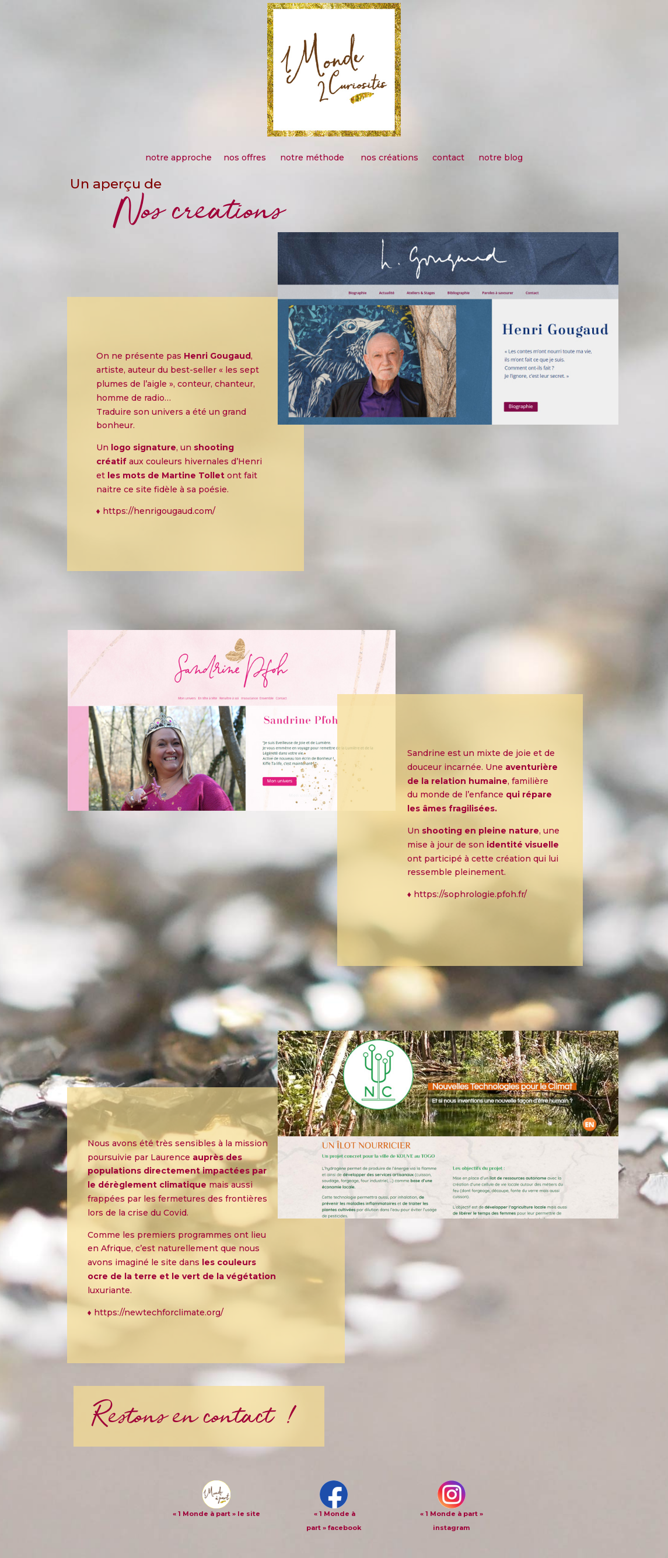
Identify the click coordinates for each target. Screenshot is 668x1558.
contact (448, 157)
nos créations (389, 157)
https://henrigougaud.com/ (159, 511)
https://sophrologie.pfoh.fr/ (470, 894)
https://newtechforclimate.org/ (158, 1312)
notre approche (178, 157)
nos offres (245, 157)
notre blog (500, 157)
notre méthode (313, 157)
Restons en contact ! (198, 1415)
